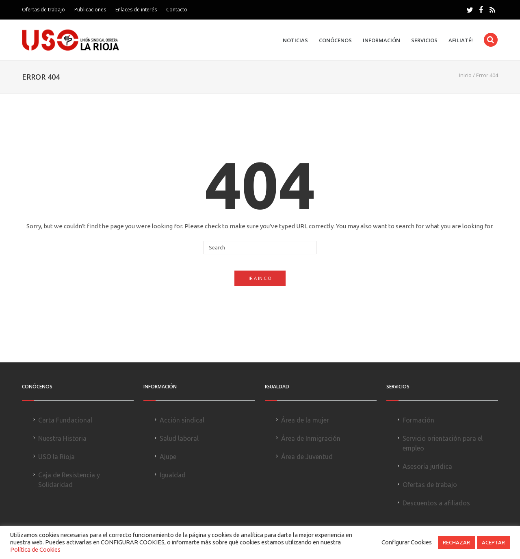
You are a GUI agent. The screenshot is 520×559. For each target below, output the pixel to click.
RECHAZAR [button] (456, 542)
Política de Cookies (35, 549)
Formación (418, 420)
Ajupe (168, 456)
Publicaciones (90, 9)
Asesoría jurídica (427, 466)
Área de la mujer (305, 420)
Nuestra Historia (62, 438)
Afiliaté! (460, 40)
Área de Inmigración (310, 438)
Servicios (424, 40)
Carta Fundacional (65, 420)
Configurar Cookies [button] (406, 542)
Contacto (176, 9)
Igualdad (173, 475)
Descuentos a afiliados (436, 503)
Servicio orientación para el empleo (443, 443)
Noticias (295, 40)
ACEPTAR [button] (493, 542)
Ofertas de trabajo (43, 9)
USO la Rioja (56, 456)
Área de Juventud (307, 456)
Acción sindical (182, 420)
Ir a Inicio (260, 278)
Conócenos (335, 40)
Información (381, 40)
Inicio (465, 75)
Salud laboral (179, 438)
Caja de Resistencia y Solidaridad (69, 479)
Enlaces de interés (136, 9)
